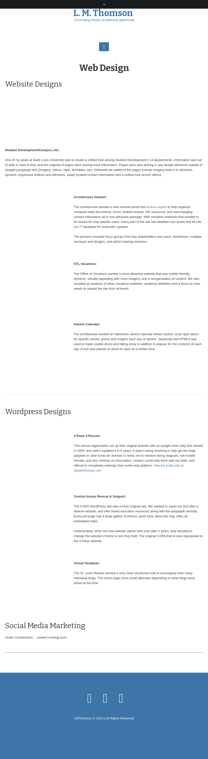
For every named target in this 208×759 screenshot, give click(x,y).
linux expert (158, 207)
